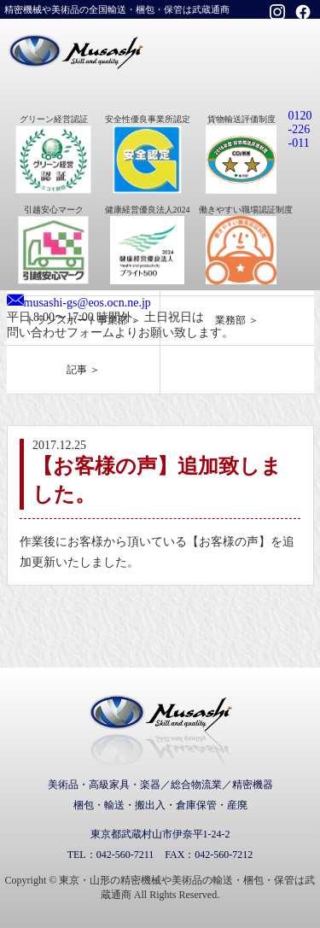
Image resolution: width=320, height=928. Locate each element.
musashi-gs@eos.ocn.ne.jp (87, 302)
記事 (77, 370)
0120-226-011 (300, 129)
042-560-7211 (125, 855)
